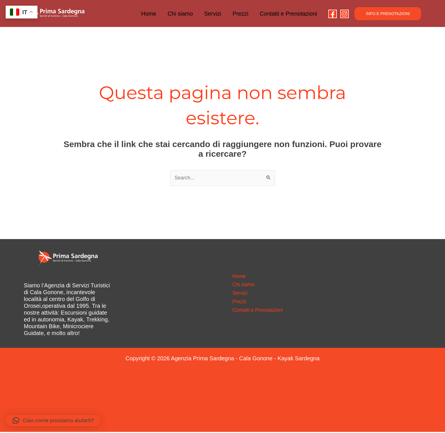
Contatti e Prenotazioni (288, 14)
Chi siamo (180, 14)
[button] (387, 13)
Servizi (212, 14)
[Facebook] (332, 14)
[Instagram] (344, 14)
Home (148, 14)
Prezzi (241, 14)
